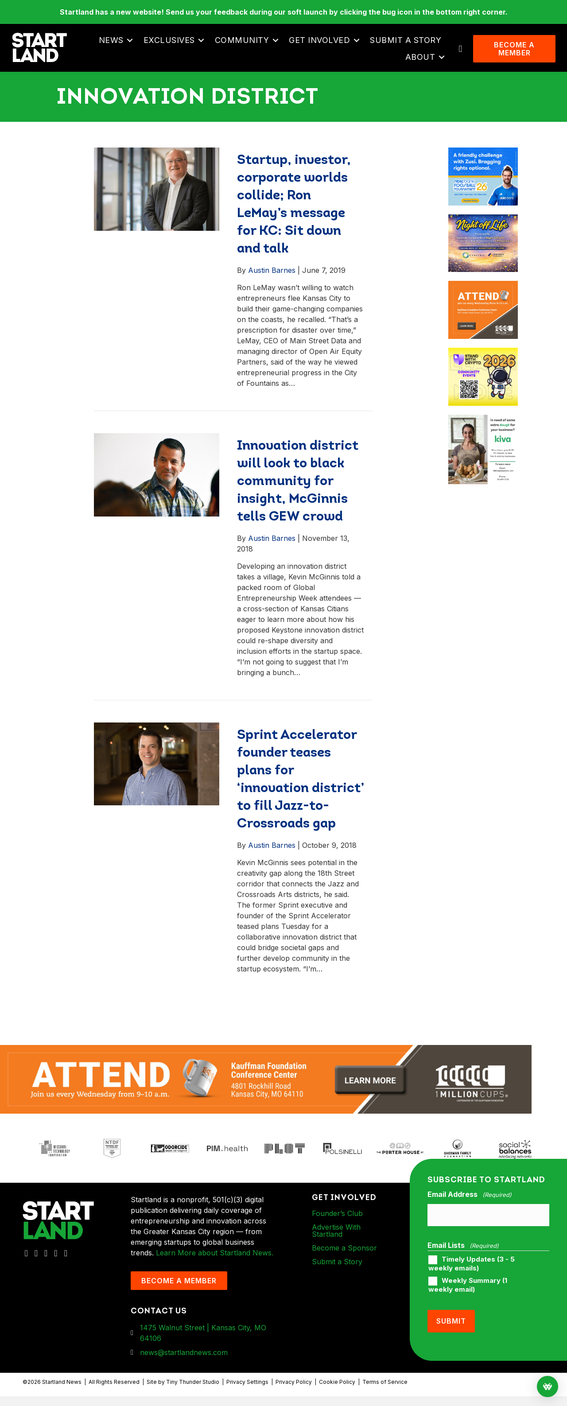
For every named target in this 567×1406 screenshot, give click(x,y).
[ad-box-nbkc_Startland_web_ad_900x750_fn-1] (483, 162)
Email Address (469, 1204)
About (423, 61)
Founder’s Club (337, 1223)
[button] (132, 45)
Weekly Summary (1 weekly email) (467, 1290)
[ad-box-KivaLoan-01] (483, 429)
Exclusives (172, 45)
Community (244, 45)
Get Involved (322, 45)
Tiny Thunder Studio (192, 1392)
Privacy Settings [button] (247, 1392)
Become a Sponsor (344, 1257)
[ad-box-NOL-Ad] (483, 229)
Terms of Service (385, 1392)
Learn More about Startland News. (214, 1262)
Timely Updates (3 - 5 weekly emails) (471, 1269)
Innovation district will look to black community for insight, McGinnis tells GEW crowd (297, 491)
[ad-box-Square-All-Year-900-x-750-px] (483, 362)
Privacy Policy (294, 1392)
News (113, 45)
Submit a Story (408, 45)
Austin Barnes (271, 280)
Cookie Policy (337, 1392)
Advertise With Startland (336, 1240)
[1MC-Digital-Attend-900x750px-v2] (483, 296)
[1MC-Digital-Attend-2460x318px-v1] (266, 1088)
